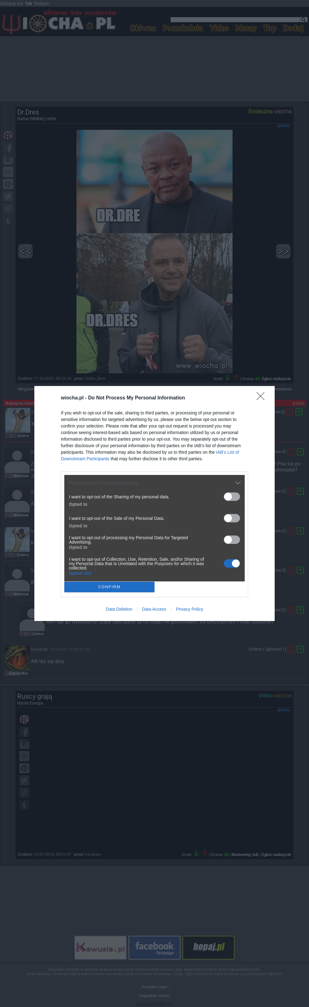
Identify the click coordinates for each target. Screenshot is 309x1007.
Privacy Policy (189, 609)
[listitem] (154, 483)
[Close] (262, 398)
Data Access (154, 609)
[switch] (232, 496)
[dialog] (154, 503)
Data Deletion (119, 609)
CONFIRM (109, 586)
